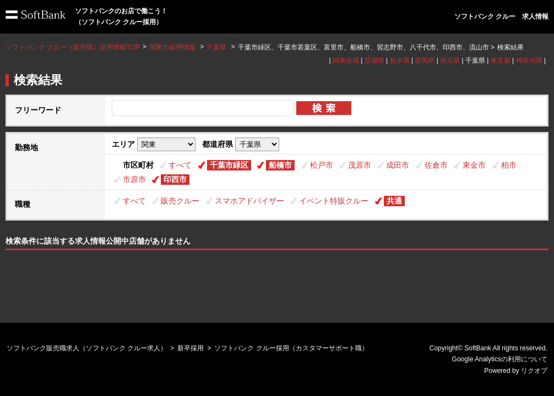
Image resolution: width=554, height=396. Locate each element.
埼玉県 (450, 60)
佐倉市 (436, 165)
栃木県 (400, 60)
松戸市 (321, 165)
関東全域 (346, 60)
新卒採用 (190, 348)
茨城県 (374, 60)
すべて (180, 165)
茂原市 (359, 165)
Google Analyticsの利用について (499, 359)
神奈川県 (529, 60)
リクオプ (534, 371)
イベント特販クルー (333, 200)
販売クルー (180, 200)
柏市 (509, 165)
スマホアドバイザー (249, 200)
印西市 (175, 179)
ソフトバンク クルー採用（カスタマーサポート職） (291, 348)
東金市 (474, 165)
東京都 (500, 60)
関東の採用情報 (173, 47)
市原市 (134, 179)
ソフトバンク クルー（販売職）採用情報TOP (73, 47)
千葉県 (216, 47)
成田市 (397, 165)
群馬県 (424, 60)
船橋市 (280, 165)
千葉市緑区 (229, 165)
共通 (394, 200)
